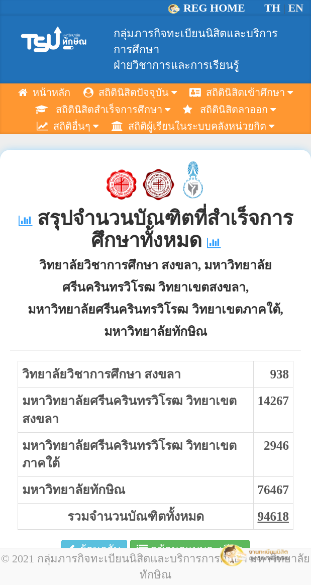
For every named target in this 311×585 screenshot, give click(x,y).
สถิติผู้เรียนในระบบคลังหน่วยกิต (193, 126)
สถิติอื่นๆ (67, 126)
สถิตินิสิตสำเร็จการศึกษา (102, 109)
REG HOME (208, 8)
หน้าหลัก (44, 92)
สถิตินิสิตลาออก (229, 109)
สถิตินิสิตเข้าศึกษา (241, 92)
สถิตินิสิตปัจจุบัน (130, 92)
